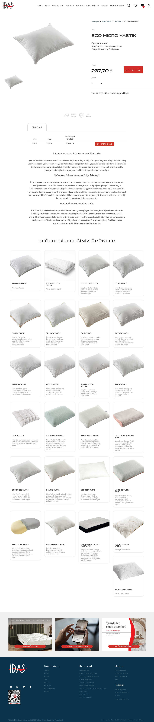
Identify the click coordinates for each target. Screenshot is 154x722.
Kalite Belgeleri (85, 679)
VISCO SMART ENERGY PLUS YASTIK (90, 545)
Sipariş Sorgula (85, 697)
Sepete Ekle (133, 70)
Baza (47, 5)
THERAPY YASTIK (53, 333)
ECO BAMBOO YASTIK (55, 544)
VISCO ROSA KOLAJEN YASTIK (124, 436)
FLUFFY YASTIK (18, 333)
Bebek (104, 5)
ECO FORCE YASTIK (20, 490)
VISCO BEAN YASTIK (20, 544)
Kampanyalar (117, 5)
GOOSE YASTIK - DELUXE (87, 385)
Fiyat (94, 65)
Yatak (40, 5)
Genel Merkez (120, 689)
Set (62, 5)
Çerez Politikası (139, 720)
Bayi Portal (84, 691)
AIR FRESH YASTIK (19, 284)
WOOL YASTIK (86, 333)
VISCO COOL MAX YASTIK (122, 491)
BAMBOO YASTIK (19, 384)
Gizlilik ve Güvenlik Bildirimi (124, 720)
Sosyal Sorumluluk (87, 682)
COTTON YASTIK (121, 333)
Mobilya (70, 5)
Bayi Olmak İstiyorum (88, 673)
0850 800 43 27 (122, 699)
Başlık (55, 5)
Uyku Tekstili (92, 5)
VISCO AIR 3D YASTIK (55, 436)
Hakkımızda (84, 670)
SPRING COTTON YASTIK (122, 545)
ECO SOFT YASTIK (88, 490)
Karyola (80, 5)
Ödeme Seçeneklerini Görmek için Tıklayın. (110, 93)
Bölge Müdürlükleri (122, 692)
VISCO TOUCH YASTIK (89, 436)
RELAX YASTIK (121, 284)
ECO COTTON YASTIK (89, 284)
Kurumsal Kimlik (121, 673)
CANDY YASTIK (18, 436)
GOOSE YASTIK (52, 384)
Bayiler (117, 695)
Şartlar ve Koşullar (107, 720)
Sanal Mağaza (121, 676)
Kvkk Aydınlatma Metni (89, 676)
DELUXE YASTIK (52, 490)
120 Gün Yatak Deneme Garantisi (93, 688)
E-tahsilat (83, 694)
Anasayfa (95, 21)
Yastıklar (118, 21)
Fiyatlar (37, 127)
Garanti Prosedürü (86, 685)
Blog (117, 679)
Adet (94, 78)
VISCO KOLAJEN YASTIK (53, 284)
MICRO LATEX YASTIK (123, 590)
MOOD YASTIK (121, 384)
